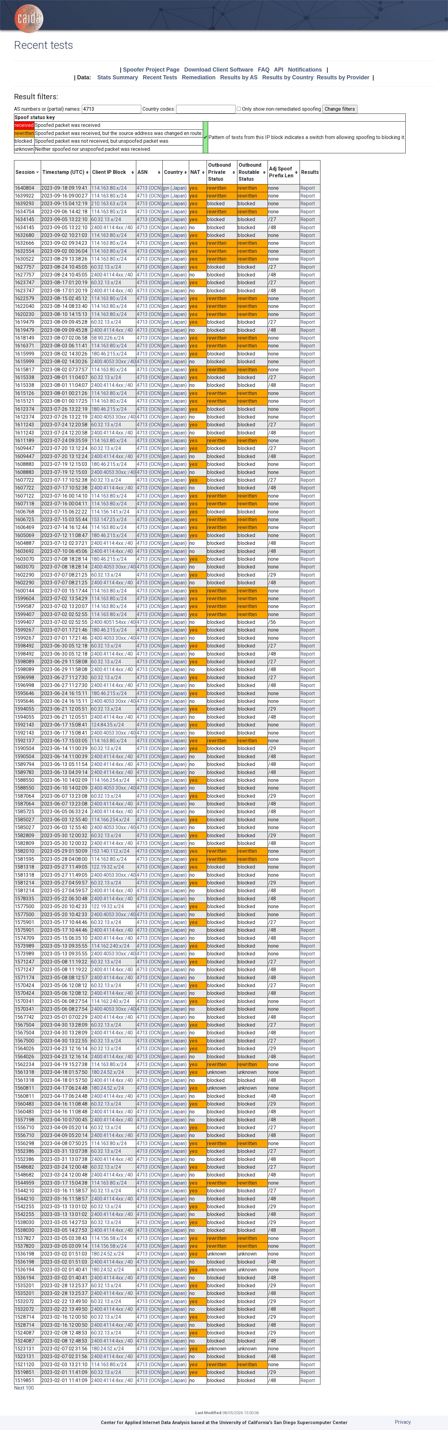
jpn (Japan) (175, 188)
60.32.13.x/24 (106, 219)
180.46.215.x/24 (109, 354)
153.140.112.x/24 (110, 851)
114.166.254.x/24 (110, 780)
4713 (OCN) (149, 188)
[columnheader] (27, 172)
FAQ (263, 70)
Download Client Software (218, 70)
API (278, 70)
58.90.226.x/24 (107, 338)
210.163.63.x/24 (109, 204)
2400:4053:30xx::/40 (113, 361)
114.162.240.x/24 (110, 946)
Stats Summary (117, 77)
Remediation (199, 77)
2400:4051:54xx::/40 (113, 622)
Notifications (305, 70)
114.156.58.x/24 (109, 1238)
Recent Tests (160, 77)
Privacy (403, 1422)
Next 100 (24, 1388)
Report (307, 188)
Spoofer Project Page (151, 70)
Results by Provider (343, 77)
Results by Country (288, 77)
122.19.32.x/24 (107, 867)
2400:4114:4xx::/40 (112, 227)
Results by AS (239, 77)
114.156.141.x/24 (110, 512)
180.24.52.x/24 (107, 1072)
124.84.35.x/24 (107, 725)
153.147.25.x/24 (109, 519)
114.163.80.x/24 (109, 188)
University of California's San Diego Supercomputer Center (283, 1422)
